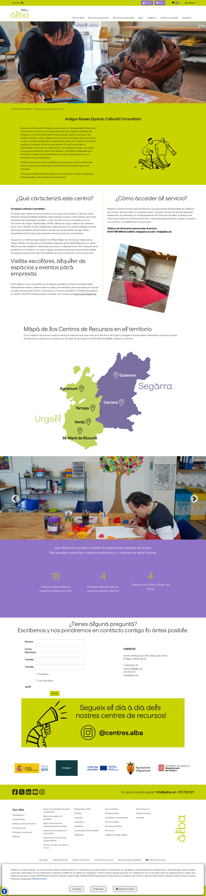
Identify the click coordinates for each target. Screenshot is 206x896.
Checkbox (41, 674)
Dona (159, 3)
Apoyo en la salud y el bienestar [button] (52, 817)
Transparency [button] (18, 815)
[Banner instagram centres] (103, 722)
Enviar (55, 693)
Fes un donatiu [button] (111, 809)
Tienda (147, 3)
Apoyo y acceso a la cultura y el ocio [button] (56, 846)
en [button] (18, 3)
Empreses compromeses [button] (116, 817)
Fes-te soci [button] (110, 830)
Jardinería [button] (78, 826)
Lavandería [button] (79, 822)
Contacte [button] (140, 817)
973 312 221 (186, 792)
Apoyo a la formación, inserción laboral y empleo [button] (55, 824)
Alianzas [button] (16, 836)
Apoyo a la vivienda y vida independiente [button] (54, 839)
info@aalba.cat (166, 792)
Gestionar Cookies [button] (125, 889)
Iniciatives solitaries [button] (113, 826)
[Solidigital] (67, 768)
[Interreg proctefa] (103, 768)
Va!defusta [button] (78, 835)
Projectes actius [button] (112, 813)
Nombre (28, 642)
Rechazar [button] (99, 889)
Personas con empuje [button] (22, 832)
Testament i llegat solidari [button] (116, 835)
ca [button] (13, 3)
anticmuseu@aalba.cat (85, 294)
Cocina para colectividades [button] (86, 830)
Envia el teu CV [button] (142, 809)
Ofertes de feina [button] (143, 813)
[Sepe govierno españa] (32, 768)
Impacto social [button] (18, 828)
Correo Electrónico (28, 651)
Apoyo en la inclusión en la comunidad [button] (55, 831)
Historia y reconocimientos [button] (24, 823)
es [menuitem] (22, 3)
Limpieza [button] (78, 817)
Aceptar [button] (76, 889)
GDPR (28, 687)
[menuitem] (17, 3)
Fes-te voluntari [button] (112, 822)
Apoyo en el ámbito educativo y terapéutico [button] (56, 810)
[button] (176, 3)
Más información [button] (39, 879)
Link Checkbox (44, 680)
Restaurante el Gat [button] (82, 809)
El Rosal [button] (77, 813)
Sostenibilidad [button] (18, 819)
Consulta (28, 659)
